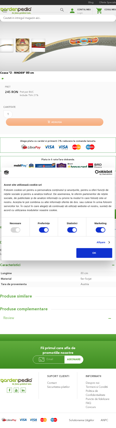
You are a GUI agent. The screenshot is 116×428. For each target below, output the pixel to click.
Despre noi (92, 383)
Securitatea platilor (58, 387)
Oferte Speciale (107, 2)
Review (8, 318)
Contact (52, 383)
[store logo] (16, 11)
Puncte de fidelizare (97, 399)
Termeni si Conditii (97, 387)
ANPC (104, 420)
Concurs (91, 407)
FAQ (88, 403)
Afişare (101, 242)
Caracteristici (10, 265)
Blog (90, 2)
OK (94, 252)
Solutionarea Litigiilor (81, 420)
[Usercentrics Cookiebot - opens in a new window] (97, 172)
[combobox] (58, 18)
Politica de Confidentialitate (95, 393)
